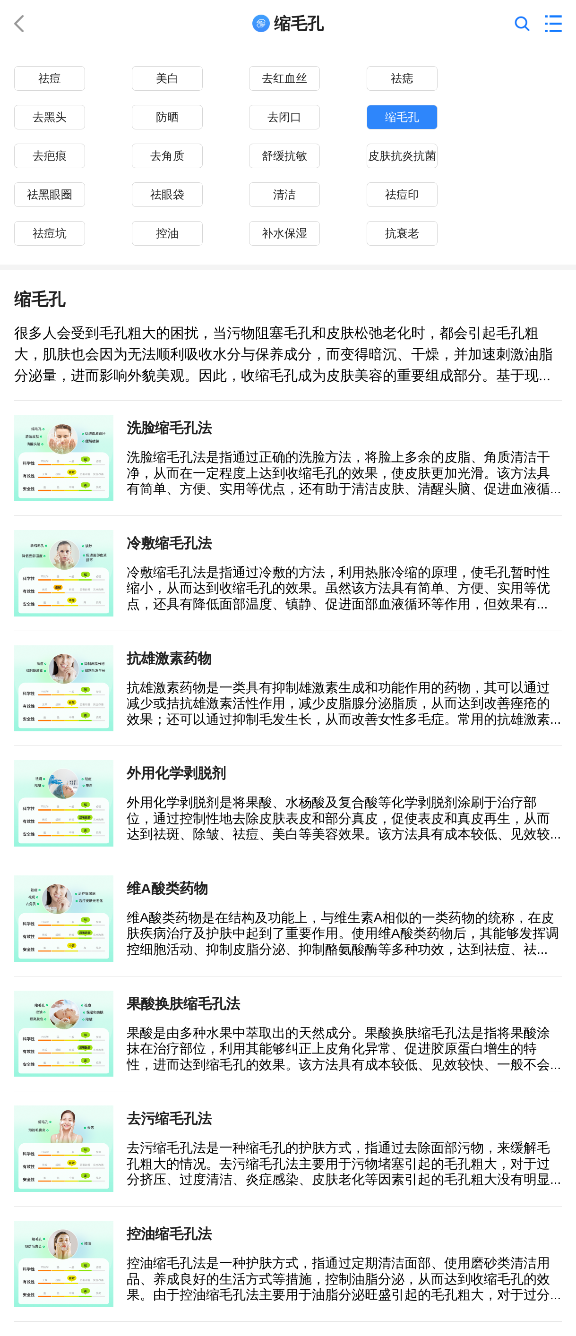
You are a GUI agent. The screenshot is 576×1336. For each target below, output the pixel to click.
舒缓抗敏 (284, 156)
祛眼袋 (167, 195)
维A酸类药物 (167, 888)
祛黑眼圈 (49, 195)
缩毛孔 (402, 117)
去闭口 (284, 117)
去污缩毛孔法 (169, 1118)
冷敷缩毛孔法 (169, 542)
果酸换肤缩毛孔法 (183, 1003)
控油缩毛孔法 (169, 1233)
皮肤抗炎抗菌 (402, 156)
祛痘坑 (50, 233)
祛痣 (402, 79)
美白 (167, 79)
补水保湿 (284, 233)
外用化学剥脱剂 (176, 772)
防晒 (167, 117)
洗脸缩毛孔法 (169, 427)
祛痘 (49, 79)
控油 (167, 233)
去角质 (167, 156)
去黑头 (50, 117)
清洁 (284, 195)
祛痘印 (402, 195)
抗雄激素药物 (169, 658)
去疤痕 (50, 156)
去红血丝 (284, 79)
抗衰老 (402, 233)
